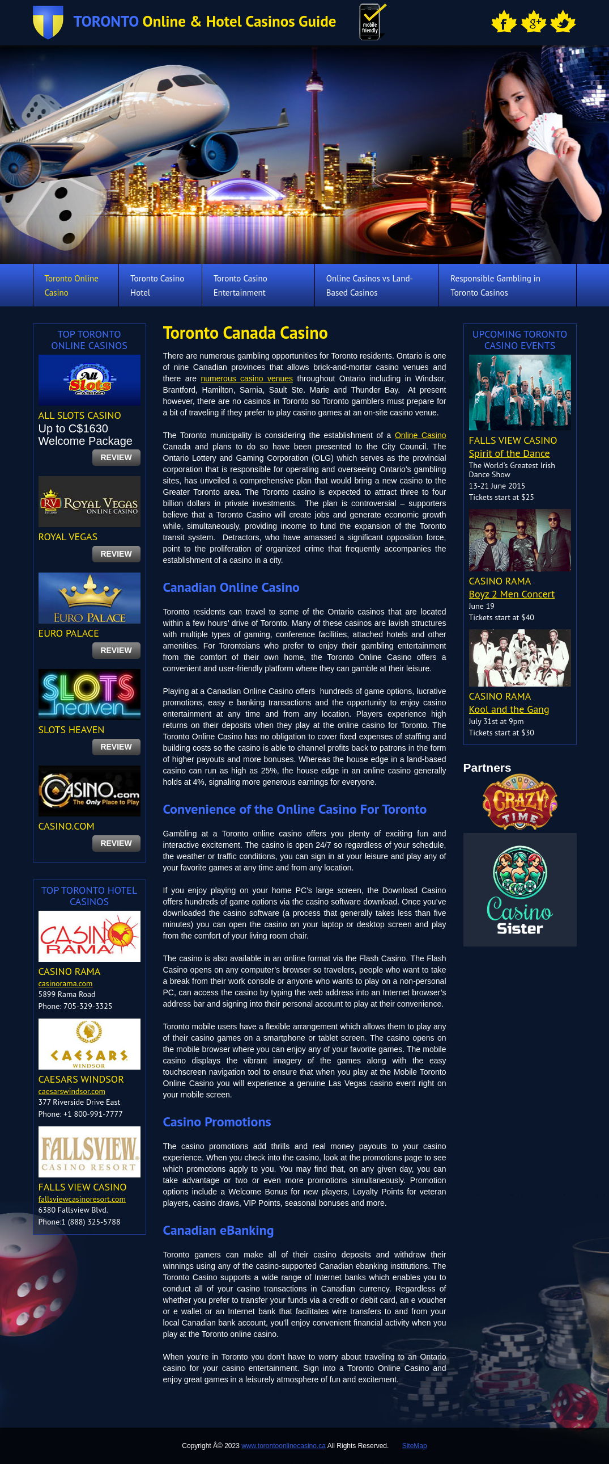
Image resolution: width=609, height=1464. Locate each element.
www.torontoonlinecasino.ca (283, 1446)
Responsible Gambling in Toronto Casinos (495, 285)
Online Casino (420, 435)
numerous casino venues (247, 378)
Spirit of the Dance (509, 453)
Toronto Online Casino (72, 285)
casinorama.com (66, 983)
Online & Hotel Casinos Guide (205, 21)
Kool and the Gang (509, 709)
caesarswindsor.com (72, 1091)
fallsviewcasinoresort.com (82, 1199)
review (115, 457)
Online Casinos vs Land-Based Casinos (369, 285)
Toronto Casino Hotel (157, 285)
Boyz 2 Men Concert (512, 593)
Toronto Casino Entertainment (240, 285)
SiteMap (414, 1446)
